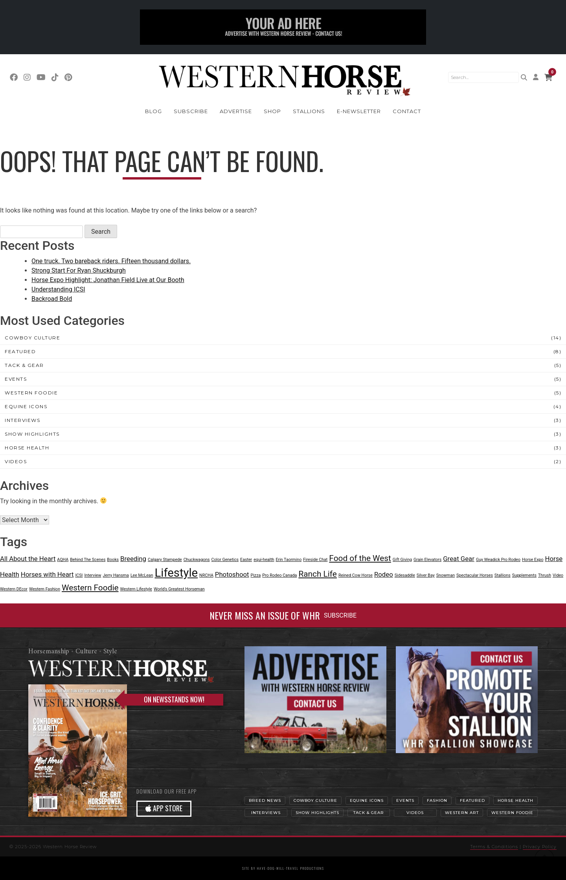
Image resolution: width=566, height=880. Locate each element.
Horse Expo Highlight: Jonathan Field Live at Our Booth (107, 280)
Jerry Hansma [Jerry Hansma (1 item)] (116, 575)
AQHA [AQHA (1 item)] (62, 559)
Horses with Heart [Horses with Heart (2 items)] (47, 574)
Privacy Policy (540, 846)
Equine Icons (26, 406)
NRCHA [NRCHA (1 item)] (206, 575)
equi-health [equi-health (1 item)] (264, 559)
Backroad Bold (51, 298)
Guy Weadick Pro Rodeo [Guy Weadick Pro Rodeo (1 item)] (498, 559)
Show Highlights (32, 434)
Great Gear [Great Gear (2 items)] (458, 559)
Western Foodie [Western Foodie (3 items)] (90, 587)
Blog (153, 111)
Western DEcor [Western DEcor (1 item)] (14, 589)
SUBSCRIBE (340, 615)
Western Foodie (31, 393)
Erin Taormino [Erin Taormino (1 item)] (289, 559)
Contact (407, 111)
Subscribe (191, 111)
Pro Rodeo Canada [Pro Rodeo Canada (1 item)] (279, 575)
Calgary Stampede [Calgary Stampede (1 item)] (165, 559)
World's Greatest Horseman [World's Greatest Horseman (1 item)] (179, 589)
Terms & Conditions (494, 846)
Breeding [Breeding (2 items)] (133, 559)
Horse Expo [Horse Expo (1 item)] (533, 559)
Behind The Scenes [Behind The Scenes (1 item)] (87, 559)
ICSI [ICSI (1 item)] (79, 575)
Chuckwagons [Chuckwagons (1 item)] (197, 559)
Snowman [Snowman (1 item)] (445, 575)
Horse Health (27, 448)
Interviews (22, 420)
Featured (20, 351)
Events (16, 379)
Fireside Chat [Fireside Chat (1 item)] (315, 559)
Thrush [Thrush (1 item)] (544, 575)
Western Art (462, 812)
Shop (272, 111)
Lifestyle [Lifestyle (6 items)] (176, 572)
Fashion (437, 800)
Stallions (309, 111)
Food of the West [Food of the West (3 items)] (360, 558)
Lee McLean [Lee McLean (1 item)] (141, 575)
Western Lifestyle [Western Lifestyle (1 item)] (136, 589)
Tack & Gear (24, 365)
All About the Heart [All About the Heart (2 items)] (27, 559)
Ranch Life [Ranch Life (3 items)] (317, 574)
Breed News (265, 800)
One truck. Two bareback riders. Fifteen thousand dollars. (111, 261)
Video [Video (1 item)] (558, 575)
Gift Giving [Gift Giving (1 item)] (402, 559)
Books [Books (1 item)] (113, 559)
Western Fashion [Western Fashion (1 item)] (44, 589)
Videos (16, 461)
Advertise (236, 111)
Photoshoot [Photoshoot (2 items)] (232, 574)
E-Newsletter (359, 111)
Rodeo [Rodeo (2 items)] (383, 574)
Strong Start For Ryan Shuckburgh (78, 270)
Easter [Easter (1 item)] (246, 559)
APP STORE (163, 808)
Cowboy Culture (32, 338)
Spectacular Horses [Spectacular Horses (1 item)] (474, 575)
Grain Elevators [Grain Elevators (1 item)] (427, 559)
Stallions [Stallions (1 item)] (502, 575)
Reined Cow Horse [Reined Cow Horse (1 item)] (355, 575)
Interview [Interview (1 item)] (92, 575)
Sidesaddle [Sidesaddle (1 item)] (405, 575)
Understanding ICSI (58, 289)
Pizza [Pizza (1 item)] (256, 575)
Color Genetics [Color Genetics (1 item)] (225, 559)
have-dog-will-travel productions (290, 868)
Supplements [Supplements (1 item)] (524, 575)
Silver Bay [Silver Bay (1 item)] (426, 575)
